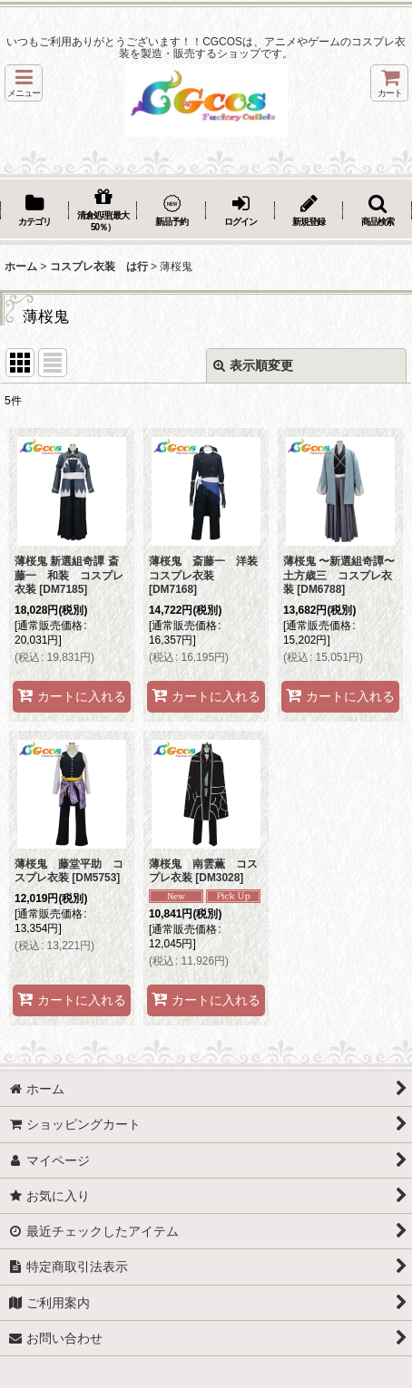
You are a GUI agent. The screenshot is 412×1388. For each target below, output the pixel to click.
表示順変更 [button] (253, 365)
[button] (24, 83)
